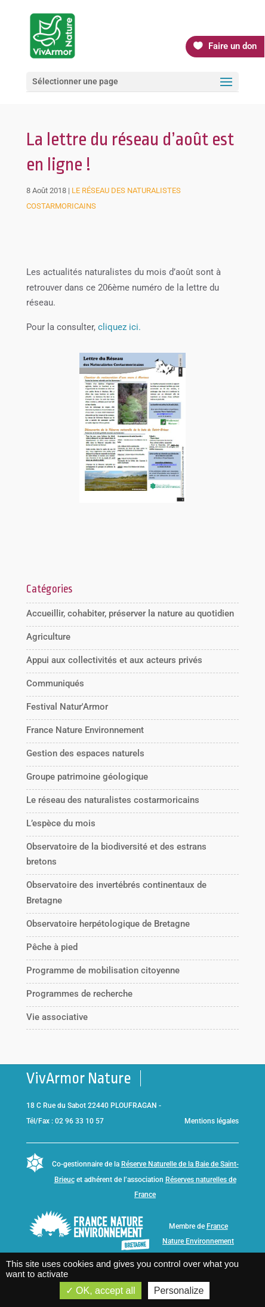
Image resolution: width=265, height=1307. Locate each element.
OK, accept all (100, 1290)
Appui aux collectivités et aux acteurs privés (114, 660)
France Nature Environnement (85, 730)
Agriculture (48, 636)
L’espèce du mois (60, 823)
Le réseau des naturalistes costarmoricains (112, 800)
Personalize (179, 1290)
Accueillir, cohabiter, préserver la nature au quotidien (130, 613)
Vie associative (57, 1017)
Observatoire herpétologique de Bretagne (108, 923)
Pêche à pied (52, 947)
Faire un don (232, 46)
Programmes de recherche (79, 993)
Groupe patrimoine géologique (87, 776)
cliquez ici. (119, 327)
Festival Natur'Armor (67, 706)
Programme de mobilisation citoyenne (103, 970)
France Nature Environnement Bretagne (198, 1241)
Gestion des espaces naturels (85, 753)
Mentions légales (211, 1121)
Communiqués (55, 683)
